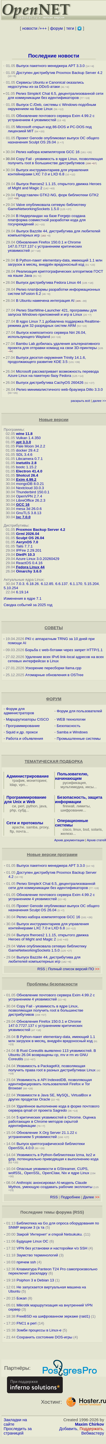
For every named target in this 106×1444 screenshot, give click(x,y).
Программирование (23, 726)
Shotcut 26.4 (27, 475)
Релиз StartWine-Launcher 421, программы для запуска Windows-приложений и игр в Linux (52, 312)
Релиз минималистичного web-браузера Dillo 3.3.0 (59, 389)
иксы (89, 787)
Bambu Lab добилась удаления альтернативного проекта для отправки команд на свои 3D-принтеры (54, 346)
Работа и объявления (24, 738)
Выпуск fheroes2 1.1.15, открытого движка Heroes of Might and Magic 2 (48, 937)
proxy (44, 827)
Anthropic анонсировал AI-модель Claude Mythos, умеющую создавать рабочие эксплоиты (50, 1185)
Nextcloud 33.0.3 (30, 488)
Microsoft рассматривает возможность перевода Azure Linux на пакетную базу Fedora (53, 373)
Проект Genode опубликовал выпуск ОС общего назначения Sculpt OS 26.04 (53, 140)
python (31, 806)
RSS (41, 969)
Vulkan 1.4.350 (28, 438)
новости (29, 28)
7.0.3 (20, 584)
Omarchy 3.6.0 (28, 571)
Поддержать (91, 1428)
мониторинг (36, 780)
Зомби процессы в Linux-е (38, 1330)
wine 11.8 (24, 434)
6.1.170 (76, 584)
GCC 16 (22, 504)
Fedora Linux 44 (30, 567)
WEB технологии (71, 719)
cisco (67, 829)
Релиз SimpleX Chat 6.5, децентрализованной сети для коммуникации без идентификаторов (55, 95)
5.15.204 (91, 584)
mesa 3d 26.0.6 (29, 509)
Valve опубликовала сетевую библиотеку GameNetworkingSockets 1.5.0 (47, 207)
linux (77, 829)
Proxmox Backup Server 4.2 (40, 529)
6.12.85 (47, 584)
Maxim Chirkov (89, 1424)
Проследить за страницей (18, 1430)
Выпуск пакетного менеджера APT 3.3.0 (50, 66)
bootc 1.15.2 (26, 467)
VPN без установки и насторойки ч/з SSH (51, 1248)
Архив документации (69, 840)
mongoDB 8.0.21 (30, 484)
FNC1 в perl (26, 1323)
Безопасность (68, 726)
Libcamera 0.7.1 (29, 459)
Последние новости (53, 56)
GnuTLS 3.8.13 (28, 513)
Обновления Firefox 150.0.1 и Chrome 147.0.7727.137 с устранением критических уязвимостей (45, 246)
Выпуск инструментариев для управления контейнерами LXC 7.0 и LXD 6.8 (48, 172)
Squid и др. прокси (22, 732)
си (14, 806)
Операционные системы (71, 822)
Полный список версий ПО (73, 969)
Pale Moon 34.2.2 (30, 446)
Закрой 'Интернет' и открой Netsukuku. (49, 1234)
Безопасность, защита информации (78, 799)
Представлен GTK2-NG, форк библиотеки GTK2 (57, 195)
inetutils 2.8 (26, 463)
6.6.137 (61, 584)
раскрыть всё (80, 400)
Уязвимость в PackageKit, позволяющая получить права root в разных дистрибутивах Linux (52, 1068)
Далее (91, 1197)
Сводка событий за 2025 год (28, 605)
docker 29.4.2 (27, 450)
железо (67, 833)
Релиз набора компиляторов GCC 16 (48, 152)
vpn (22, 785)
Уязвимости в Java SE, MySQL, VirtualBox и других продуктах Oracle (49, 1097)
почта (21, 831)
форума (64, 1212)
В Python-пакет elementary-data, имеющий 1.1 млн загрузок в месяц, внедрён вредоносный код (55, 262)
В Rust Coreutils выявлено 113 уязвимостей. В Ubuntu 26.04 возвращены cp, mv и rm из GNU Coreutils (52, 1055)
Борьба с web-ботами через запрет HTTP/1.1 (64, 650)
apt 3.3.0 (23, 442)
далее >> (99, 400)
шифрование (72, 810)
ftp (12, 831)
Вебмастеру (92, 1433)
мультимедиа (72, 787)
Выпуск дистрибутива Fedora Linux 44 (48, 282)
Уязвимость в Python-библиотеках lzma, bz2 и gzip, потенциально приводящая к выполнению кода (53, 1157)
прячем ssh (26, 1262)
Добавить (68, 1428)
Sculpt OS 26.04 (30, 538)
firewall (68, 806)
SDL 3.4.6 (24, 454)
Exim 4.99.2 (26, 479)
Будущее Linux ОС (32, 1241)
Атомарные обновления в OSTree (54, 675)
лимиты (83, 806)
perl (21, 806)
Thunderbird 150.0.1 (32, 492)
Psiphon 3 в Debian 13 (35, 1280)
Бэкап (21, 1298)
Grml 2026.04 (27, 534)
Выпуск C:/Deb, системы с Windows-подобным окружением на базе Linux (52, 107)
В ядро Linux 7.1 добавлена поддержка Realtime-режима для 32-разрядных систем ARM (54, 323)
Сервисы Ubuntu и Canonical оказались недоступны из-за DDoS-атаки (46, 84)
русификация (74, 783)
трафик (18, 780)
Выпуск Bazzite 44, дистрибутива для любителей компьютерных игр (44, 959)
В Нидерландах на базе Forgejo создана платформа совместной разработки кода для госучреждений (47, 220)
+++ (43, 28)
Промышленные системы (78, 738)
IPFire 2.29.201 (28, 550)
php (13, 810)
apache (18, 827)
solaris (96, 829)
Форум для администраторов (19, 711)
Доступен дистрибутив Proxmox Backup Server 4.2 (59, 73)
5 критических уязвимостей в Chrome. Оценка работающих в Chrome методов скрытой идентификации (52, 1121)
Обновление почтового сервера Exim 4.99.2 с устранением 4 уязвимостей (51, 118)
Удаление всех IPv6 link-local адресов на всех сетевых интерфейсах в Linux (56, 659)
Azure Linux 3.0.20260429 (37, 559)
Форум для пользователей (79, 711)
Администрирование (27, 776)
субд (22, 810)
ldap (13, 785)
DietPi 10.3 (25, 554)
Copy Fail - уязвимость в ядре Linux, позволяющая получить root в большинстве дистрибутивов (55, 161)
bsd (86, 829)
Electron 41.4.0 (29, 471)
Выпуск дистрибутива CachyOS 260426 (49, 382)
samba (31, 827)
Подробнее (70, 1197)
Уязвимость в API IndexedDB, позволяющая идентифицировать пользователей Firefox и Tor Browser (50, 1084)
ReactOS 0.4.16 (29, 563)
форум (56, 28)
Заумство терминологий (37, 1255)
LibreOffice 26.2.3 (30, 500)
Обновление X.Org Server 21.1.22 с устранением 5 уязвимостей (42, 1135)
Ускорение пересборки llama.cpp (53, 668)
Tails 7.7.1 (24, 546)
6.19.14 (22, 592)
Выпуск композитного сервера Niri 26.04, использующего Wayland (47, 334)
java (43, 806)
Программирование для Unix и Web (25, 799)
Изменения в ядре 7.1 (23, 598)
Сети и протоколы (24, 823)
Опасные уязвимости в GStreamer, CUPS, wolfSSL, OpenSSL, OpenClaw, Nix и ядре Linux (48, 1171)
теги (70, 28)
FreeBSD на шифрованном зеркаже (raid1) (53, 1316)
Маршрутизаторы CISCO (27, 719)
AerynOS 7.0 (27, 542)
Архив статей (96, 840)
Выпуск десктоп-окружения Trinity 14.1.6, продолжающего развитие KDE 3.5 (47, 359)
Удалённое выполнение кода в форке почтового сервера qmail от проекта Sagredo (53, 1108)
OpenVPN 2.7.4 (29, 496)
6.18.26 (32, 584)
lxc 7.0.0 (23, 517)
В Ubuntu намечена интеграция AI (45, 300)
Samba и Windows (72, 732)
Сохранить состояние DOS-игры (44, 1337)
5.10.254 (11, 588)
